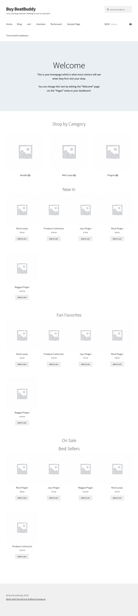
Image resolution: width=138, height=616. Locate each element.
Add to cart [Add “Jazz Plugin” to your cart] (85, 239)
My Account (56, 24)
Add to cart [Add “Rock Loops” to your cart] (22, 239)
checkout (40, 24)
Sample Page (73, 24)
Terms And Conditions (17, 35)
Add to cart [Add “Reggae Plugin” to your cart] (22, 297)
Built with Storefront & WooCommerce (25, 599)
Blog (19, 24)
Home (9, 24)
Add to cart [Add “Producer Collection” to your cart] (53, 239)
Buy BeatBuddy (21, 9)
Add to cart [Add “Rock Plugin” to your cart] (117, 239)
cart (29, 24)
